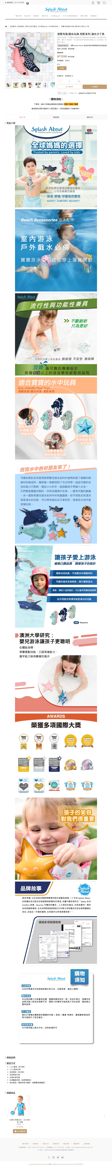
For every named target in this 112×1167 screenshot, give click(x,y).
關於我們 (25, 1144)
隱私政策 (66, 1144)
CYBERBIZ (79, 1164)
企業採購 (86, 1144)
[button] (51, 56)
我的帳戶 (36, 1144)
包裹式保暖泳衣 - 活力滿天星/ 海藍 (20, 1121)
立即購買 (95, 87)
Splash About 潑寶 (44, 1164)
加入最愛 (62, 93)
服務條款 (76, 1144)
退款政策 (56, 1144)
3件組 (62, 68)
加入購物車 (69, 87)
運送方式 (46, 1144)
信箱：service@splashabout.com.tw (80, 1147)
